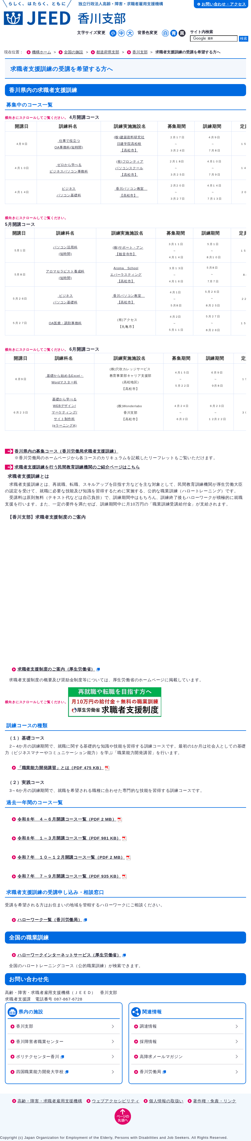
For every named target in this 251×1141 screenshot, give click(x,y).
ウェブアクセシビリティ (115, 1101)
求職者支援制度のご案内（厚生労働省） (58, 669)
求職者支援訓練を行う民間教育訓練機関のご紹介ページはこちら (77, 467)
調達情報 (148, 1026)
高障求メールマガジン (161, 1056)
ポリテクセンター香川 (40, 1056)
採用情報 (148, 1041)
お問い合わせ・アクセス (224, 4)
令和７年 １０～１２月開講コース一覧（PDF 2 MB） (74, 857)
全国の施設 (73, 52)
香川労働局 (153, 1071)
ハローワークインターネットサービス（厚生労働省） (71, 955)
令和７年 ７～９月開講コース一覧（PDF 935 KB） (72, 876)
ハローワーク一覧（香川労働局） (52, 919)
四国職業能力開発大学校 (42, 1071)
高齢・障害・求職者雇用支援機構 (49, 1101)
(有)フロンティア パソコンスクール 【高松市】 (129, 168)
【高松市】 (126, 281)
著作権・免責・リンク (214, 1101)
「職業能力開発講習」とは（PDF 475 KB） (63, 767)
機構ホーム (41, 52)
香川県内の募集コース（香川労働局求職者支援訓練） (66, 451)
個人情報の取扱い (166, 1101)
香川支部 (140, 52)
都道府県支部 (107, 52)
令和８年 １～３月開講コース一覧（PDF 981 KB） (72, 838)
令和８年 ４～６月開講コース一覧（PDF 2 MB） (69, 819)
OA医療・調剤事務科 (65, 323)
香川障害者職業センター (40, 1041)
